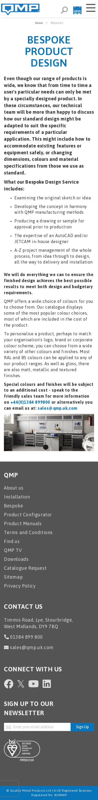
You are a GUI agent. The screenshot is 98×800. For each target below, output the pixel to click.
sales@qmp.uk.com (57, 408)
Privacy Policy (20, 586)
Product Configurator (28, 514)
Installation (17, 497)
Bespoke (13, 505)
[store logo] (20, 9)
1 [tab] (45, 447)
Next (34, 432)
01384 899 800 (26, 637)
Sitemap (13, 577)
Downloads (16, 559)
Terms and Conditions (28, 532)
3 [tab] (58, 447)
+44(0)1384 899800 (30, 402)
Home (39, 22)
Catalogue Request (25, 568)
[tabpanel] (49, 432)
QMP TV (13, 550)
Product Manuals (23, 523)
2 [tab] (52, 447)
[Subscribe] (82, 727)
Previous (11, 432)
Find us (12, 541)
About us (14, 488)
